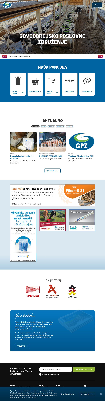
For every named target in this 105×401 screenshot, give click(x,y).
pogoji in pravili (54, 374)
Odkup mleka (60, 126)
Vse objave (35, 126)
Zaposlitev (69, 126)
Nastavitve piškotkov (68, 394)
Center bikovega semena (46, 153)
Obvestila (51, 126)
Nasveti (43, 126)
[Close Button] (101, 394)
